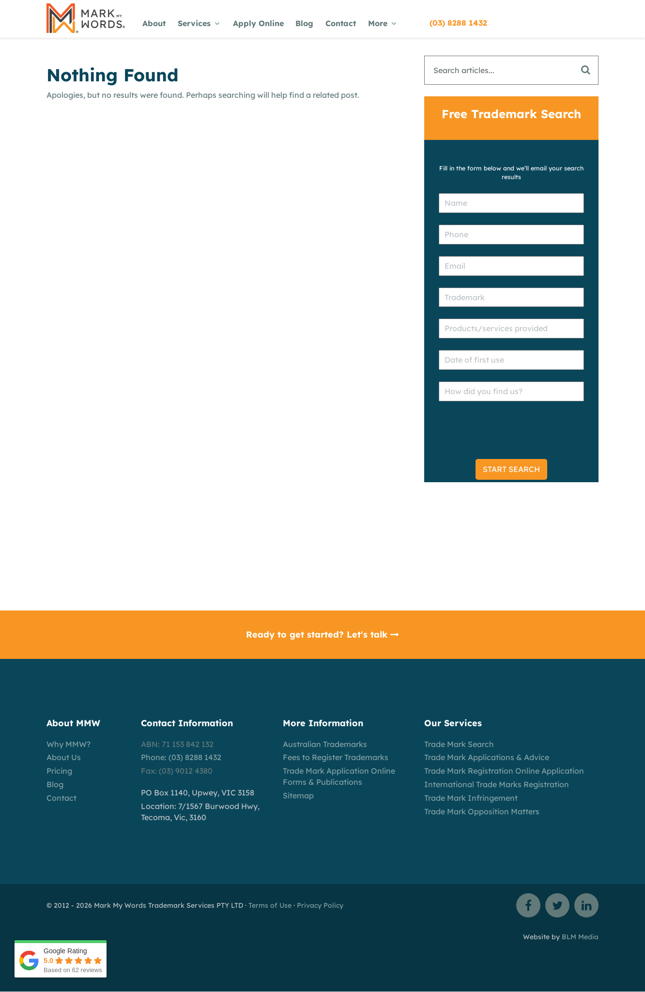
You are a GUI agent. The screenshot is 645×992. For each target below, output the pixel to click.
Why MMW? (68, 744)
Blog (304, 23)
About (154, 23)
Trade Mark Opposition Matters (481, 811)
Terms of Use (270, 905)
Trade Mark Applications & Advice (486, 757)
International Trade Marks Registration (496, 784)
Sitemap (298, 795)
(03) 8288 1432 (458, 23)
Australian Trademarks (325, 744)
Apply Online (258, 23)
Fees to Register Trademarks (335, 757)
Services (198, 23)
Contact (340, 23)
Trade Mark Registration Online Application (504, 771)
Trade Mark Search (459, 744)
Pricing (59, 771)
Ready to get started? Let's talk (322, 634)
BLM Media (580, 936)
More (382, 23)
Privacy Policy (320, 905)
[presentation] (512, 432)
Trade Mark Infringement (471, 798)
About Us (63, 757)
